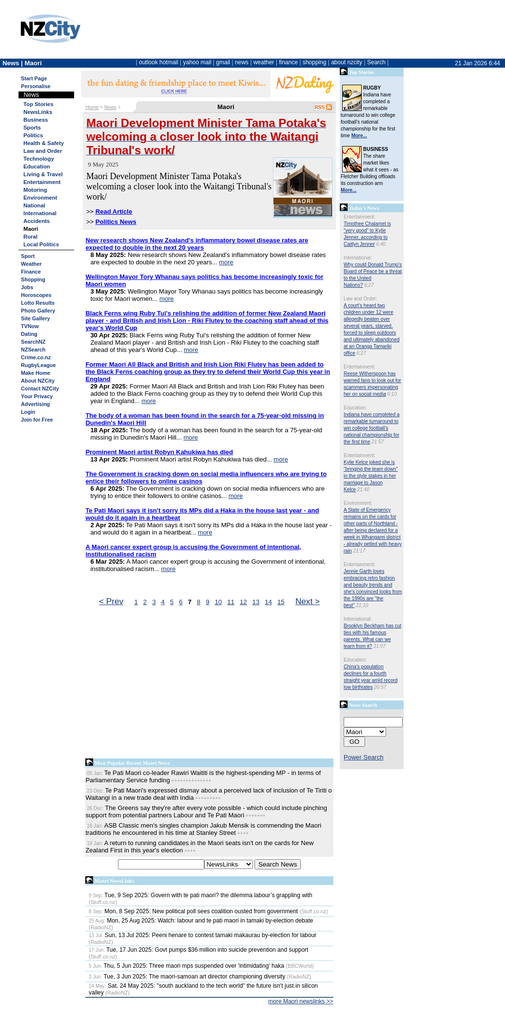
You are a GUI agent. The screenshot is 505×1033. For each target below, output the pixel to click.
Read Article (114, 211)
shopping (315, 62)
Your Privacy (37, 396)
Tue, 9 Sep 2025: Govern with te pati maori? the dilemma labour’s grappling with (200, 895)
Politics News (116, 221)
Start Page (34, 78)
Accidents (36, 221)
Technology (38, 159)
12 (243, 602)
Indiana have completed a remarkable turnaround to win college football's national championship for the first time (372, 428)
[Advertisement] (209, 684)
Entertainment (41, 182)
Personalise (36, 86)
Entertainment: (359, 217)
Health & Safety (43, 143)
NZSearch (33, 349)
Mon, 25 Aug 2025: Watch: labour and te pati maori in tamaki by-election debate (201, 920)
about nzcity (346, 62)
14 (268, 602)
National (34, 205)
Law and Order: (360, 298)
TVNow (30, 326)
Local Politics (41, 244)
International (40, 213)
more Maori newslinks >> (300, 1001)
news (242, 62)
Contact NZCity (40, 388)
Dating (29, 334)
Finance (31, 272)
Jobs (27, 287)
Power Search (364, 757)
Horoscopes (36, 295)
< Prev (111, 601)
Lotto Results (38, 303)
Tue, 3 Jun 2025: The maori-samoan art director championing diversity (187, 976)
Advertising (35, 404)
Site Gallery (35, 318)
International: (358, 257)
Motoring (35, 190)
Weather (31, 264)
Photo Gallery (38, 311)
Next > (307, 601)
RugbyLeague (38, 365)
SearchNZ (33, 342)
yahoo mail (197, 62)
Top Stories (38, 104)
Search (376, 62)
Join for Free (37, 420)
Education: (355, 407)
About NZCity (38, 381)
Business (35, 120)
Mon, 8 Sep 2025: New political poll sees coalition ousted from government (193, 911)
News (110, 107)
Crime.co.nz (36, 357)
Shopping (33, 279)
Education (36, 166)
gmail (223, 62)
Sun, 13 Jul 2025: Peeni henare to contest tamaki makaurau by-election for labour (202, 935)
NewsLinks (37, 112)
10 (218, 602)
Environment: (358, 503)
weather (263, 62)
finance (288, 62)
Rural (30, 237)
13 (256, 602)
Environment (40, 198)
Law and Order (42, 151)
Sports (32, 127)
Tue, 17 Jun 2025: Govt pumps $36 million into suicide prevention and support (198, 949)
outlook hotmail (158, 62)
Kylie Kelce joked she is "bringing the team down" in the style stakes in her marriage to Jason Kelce (371, 476)
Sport (28, 256)
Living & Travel (43, 174)
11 (230, 602)
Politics (33, 135)
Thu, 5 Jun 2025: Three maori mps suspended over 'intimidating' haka (186, 965)
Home (92, 107)
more (226, 262)
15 (281, 602)
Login (28, 412)
